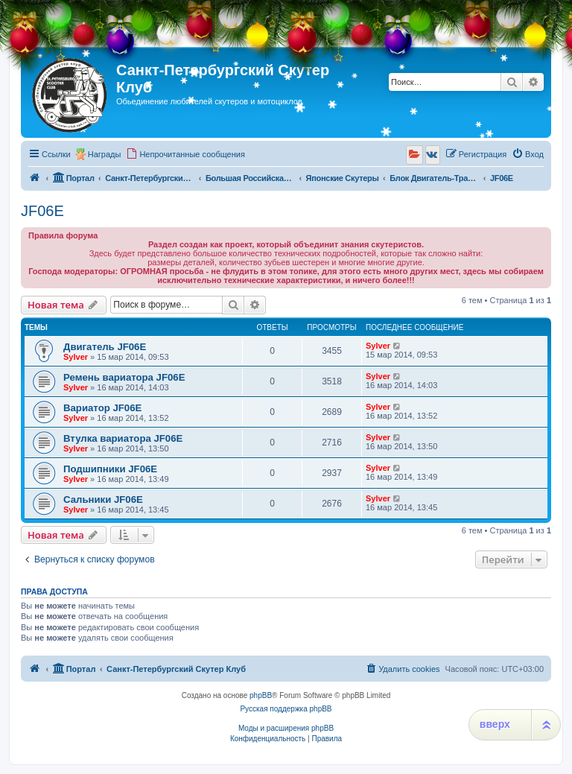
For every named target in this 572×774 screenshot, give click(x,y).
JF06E (42, 211)
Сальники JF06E (103, 499)
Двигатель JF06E (104, 346)
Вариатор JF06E (102, 407)
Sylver (75, 356)
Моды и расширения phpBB (286, 728)
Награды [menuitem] (104, 154)
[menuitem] (185, 154)
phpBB (261, 695)
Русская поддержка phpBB (285, 709)
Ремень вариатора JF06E (124, 377)
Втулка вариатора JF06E (122, 438)
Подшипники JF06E (110, 469)
